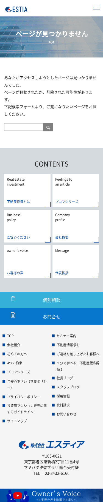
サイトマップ (17, 421)
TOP (10, 335)
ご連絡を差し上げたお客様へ (78, 353)
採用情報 (63, 396)
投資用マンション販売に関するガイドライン (27, 408)
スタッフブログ (68, 387)
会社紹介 (13, 344)
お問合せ (51, 316)
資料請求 (63, 405)
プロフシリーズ (18, 372)
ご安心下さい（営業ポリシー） (27, 384)
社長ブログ (65, 378)
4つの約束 (14, 362)
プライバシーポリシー (23, 396)
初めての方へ (17, 353)
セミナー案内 (66, 335)
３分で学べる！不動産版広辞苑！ (78, 366)
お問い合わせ (66, 414)
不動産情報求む (68, 344)
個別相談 (51, 300)
